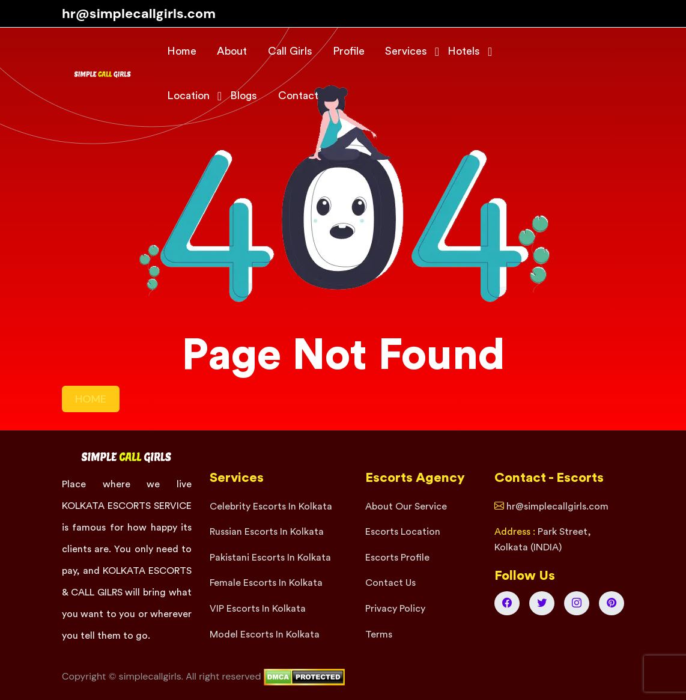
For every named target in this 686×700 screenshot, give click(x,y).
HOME (90, 399)
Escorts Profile (397, 557)
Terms (378, 634)
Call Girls (290, 51)
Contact (298, 95)
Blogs (243, 95)
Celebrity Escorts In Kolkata (271, 506)
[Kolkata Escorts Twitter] (541, 603)
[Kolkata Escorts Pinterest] (611, 603)
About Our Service (406, 506)
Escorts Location (402, 532)
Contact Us (390, 583)
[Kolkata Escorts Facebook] (507, 603)
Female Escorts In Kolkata (266, 583)
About (232, 51)
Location (188, 95)
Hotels (464, 51)
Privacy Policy (395, 608)
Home (181, 51)
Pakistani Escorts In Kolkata (270, 557)
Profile (349, 51)
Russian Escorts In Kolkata (267, 532)
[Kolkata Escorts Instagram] (576, 603)
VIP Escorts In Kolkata (258, 608)
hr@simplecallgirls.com (139, 13)
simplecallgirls (150, 676)
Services (406, 51)
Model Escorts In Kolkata (265, 634)
